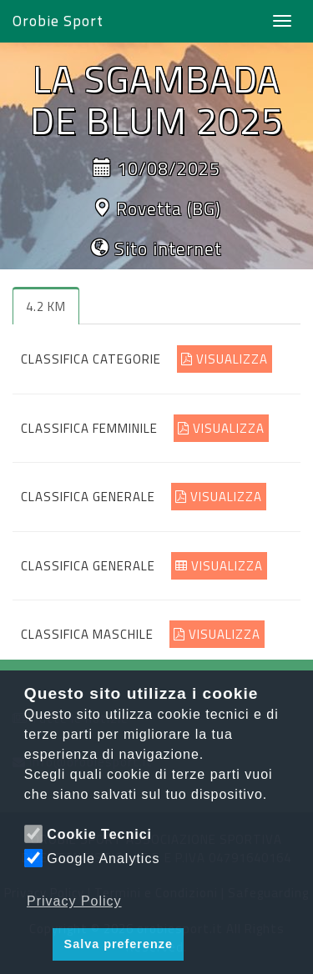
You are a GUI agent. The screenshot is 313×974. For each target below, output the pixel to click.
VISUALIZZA (224, 359)
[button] (35, 944)
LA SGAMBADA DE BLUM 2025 (156, 99)
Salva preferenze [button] (118, 944)
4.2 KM (46, 306)
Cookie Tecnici (99, 834)
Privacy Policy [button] (74, 901)
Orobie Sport (58, 20)
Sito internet (168, 248)
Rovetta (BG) (168, 208)
